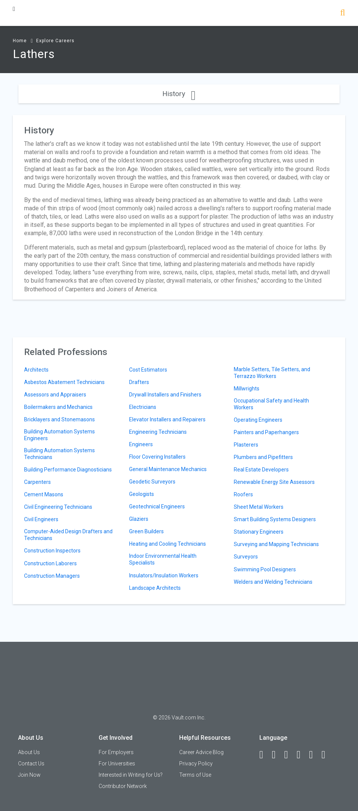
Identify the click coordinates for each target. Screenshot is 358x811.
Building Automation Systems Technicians (59, 453)
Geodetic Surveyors (152, 482)
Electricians (142, 407)
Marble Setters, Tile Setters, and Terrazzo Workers (272, 372)
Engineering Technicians (158, 432)
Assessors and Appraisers (55, 395)
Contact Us (31, 764)
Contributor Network (123, 786)
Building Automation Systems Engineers (59, 434)
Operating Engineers (258, 420)
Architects (36, 370)
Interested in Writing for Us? (131, 775)
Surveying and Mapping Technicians (276, 544)
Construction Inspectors (52, 551)
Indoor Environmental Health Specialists (163, 559)
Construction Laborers (50, 563)
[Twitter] (289, 755)
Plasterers (246, 445)
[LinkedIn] (277, 755)
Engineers (141, 444)
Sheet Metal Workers (258, 507)
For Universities (117, 764)
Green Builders (146, 531)
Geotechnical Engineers (157, 506)
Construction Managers (52, 576)
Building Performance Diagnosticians (68, 470)
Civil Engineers (41, 519)
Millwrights (246, 389)
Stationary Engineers (258, 532)
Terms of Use (195, 775)
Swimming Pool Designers (265, 569)
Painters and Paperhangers (266, 432)
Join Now (29, 775)
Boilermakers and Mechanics (58, 407)
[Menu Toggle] (14, 8)
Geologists (141, 494)
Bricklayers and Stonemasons (59, 419)
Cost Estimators (148, 370)
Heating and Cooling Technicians (167, 544)
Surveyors (246, 557)
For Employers (116, 752)
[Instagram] (302, 755)
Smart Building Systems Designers (275, 519)
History (178, 93)
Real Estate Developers (261, 470)
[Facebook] (264, 755)
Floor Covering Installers (157, 457)
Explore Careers (55, 40)
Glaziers (138, 519)
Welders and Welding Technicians (273, 582)
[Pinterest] (314, 755)
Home (20, 40)
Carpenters (37, 482)
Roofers (243, 494)
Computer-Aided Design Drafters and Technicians (68, 534)
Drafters (139, 382)
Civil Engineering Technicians (58, 507)
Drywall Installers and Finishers (165, 395)
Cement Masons (43, 494)
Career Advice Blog (201, 752)
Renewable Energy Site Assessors (274, 482)
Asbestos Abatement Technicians (64, 382)
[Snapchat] (326, 755)
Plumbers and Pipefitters (263, 457)
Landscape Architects (155, 588)
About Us (29, 752)
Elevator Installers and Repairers (167, 419)
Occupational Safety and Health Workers (271, 404)
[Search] (342, 13)
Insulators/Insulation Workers (163, 575)
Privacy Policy (196, 764)
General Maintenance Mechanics (168, 469)
